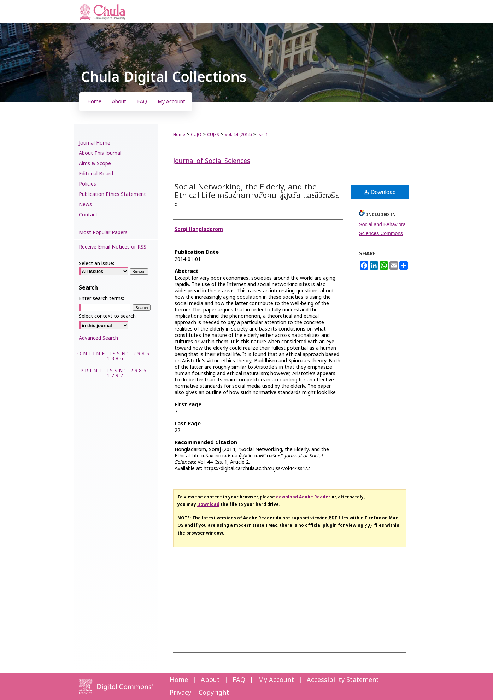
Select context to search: (108, 316)
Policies (87, 184)
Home (179, 135)
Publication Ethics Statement (112, 194)
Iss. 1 (262, 135)
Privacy (180, 693)
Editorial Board (96, 173)
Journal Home (94, 143)
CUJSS (213, 135)
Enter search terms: (101, 298)
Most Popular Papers (103, 232)
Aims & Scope (95, 163)
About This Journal (100, 153)
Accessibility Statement (343, 680)
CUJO (196, 135)
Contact (88, 214)
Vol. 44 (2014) (238, 135)
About (210, 680)
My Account (276, 680)
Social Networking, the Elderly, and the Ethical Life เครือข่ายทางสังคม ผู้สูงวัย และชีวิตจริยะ (257, 195)
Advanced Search (98, 338)
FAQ (239, 680)
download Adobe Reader (303, 497)
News (85, 204)
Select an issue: (96, 263)
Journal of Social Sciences (211, 161)
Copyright (214, 693)
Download (380, 192)
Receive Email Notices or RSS (112, 247)
